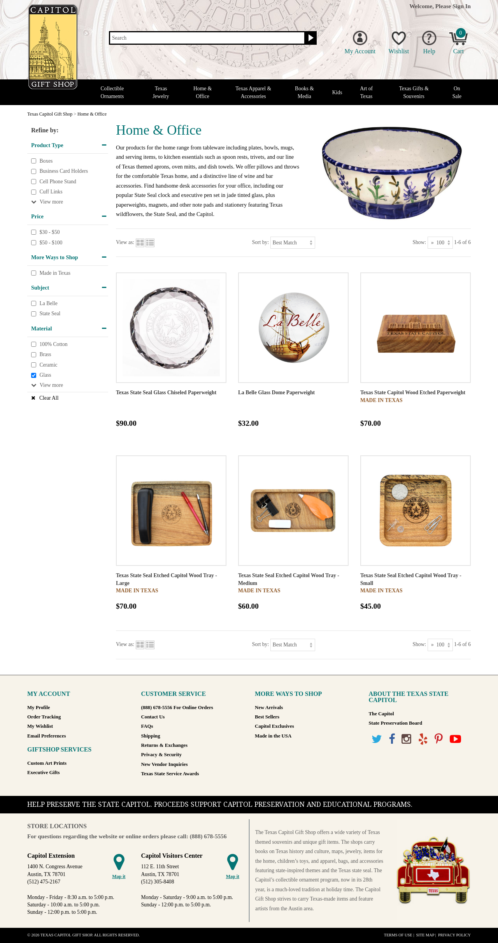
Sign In (461, 6)
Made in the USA (273, 736)
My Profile (38, 707)
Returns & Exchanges (164, 745)
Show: (419, 242)
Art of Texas (366, 92)
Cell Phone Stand (57, 181)
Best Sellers (267, 717)
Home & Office (202, 92)
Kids (337, 92)
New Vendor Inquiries (164, 764)
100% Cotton (53, 344)
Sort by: (260, 242)
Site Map (425, 935)
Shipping (150, 736)
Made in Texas (54, 273)
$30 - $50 (49, 232)
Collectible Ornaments (112, 92)
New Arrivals (269, 707)
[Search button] (310, 38)
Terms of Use (398, 935)
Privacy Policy (454, 935)
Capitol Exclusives (274, 726)
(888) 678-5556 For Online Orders (177, 707)
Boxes (46, 161)
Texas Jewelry (161, 92)
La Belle (48, 303)
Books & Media (304, 92)
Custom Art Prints (47, 763)
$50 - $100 (50, 243)
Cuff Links (50, 192)
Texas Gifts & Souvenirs (414, 92)
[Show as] (440, 243)
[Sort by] (292, 243)
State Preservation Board (396, 723)
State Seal (49, 314)
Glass (45, 375)
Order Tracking (44, 717)
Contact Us (153, 717)
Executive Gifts (43, 772)
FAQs (147, 726)
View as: (125, 242)
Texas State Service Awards (170, 773)
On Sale (456, 92)
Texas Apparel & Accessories (253, 92)
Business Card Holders (63, 171)
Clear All (48, 398)
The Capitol (381, 713)
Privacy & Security (161, 754)
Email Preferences (46, 736)
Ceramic (48, 365)
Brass (45, 354)
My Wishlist (40, 726)
